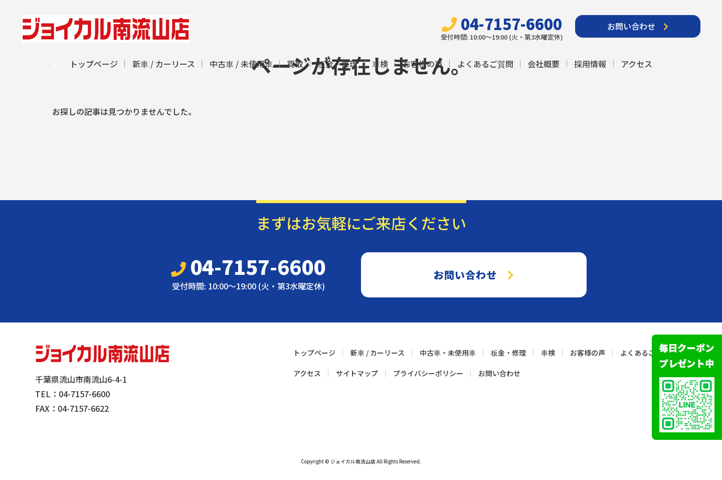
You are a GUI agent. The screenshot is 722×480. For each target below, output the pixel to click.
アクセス (636, 64)
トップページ (94, 64)
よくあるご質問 (485, 64)
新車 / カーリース (163, 64)
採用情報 (590, 64)
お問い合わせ (637, 26)
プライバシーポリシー (428, 373)
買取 (295, 64)
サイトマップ (357, 373)
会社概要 (543, 64)
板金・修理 (337, 64)
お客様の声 (423, 64)
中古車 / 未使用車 (241, 64)
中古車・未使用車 (448, 353)
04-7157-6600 (502, 24)
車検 (380, 64)
